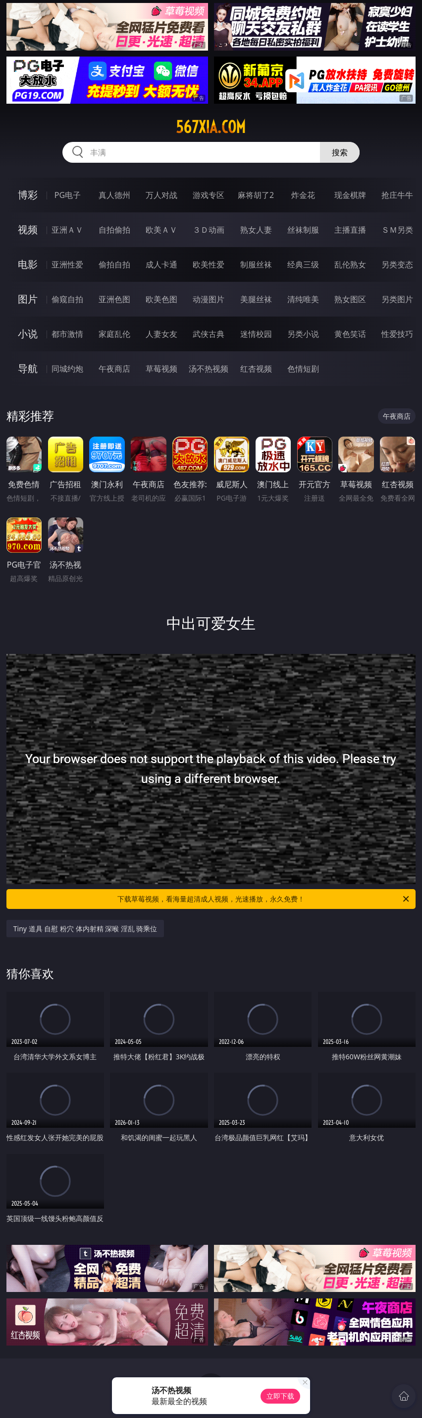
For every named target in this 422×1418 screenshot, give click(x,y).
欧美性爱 (208, 264)
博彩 (28, 194)
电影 (28, 264)
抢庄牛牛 (397, 195)
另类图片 (397, 299)
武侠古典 (208, 333)
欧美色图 (161, 299)
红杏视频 (256, 368)
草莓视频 (161, 368)
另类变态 (397, 264)
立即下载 (280, 1396)
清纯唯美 (303, 299)
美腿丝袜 (256, 299)
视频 (28, 229)
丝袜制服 (303, 229)
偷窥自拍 (67, 299)
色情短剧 (303, 368)
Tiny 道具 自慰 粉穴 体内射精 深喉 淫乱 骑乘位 (85, 928)
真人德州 (114, 195)
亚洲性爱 (67, 264)
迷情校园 (256, 333)
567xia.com (211, 127)
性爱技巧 (397, 333)
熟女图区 (350, 299)
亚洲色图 (114, 299)
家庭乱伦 (114, 333)
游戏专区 (208, 195)
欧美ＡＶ (161, 229)
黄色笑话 (350, 333)
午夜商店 (114, 368)
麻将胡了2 (256, 195)
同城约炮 (67, 368)
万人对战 (161, 195)
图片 (28, 299)
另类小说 (303, 333)
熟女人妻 (256, 229)
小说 (28, 333)
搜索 (340, 152)
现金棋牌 (350, 195)
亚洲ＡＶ (67, 229)
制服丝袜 (256, 264)
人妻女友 (161, 333)
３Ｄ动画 (208, 229)
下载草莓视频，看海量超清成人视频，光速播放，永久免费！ (264, 899)
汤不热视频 (208, 368)
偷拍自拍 (114, 264)
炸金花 (303, 195)
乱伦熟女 (350, 264)
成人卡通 (161, 264)
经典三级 (303, 264)
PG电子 (67, 195)
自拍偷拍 (114, 229)
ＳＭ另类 (397, 229)
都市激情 (67, 333)
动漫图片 (208, 299)
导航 (28, 368)
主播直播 (350, 229)
